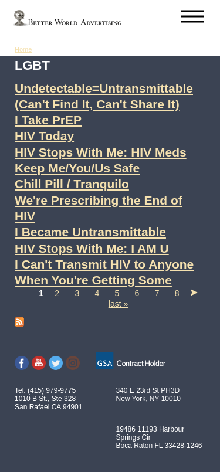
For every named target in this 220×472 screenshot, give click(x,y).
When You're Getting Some (93, 280)
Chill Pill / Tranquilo (72, 184)
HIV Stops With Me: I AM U (92, 248)
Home (23, 49)
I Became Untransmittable (90, 232)
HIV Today (44, 135)
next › (194, 292)
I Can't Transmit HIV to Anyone (104, 264)
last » (118, 303)
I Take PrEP (48, 120)
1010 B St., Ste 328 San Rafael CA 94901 (48, 403)
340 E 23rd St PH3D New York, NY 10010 (148, 394)
